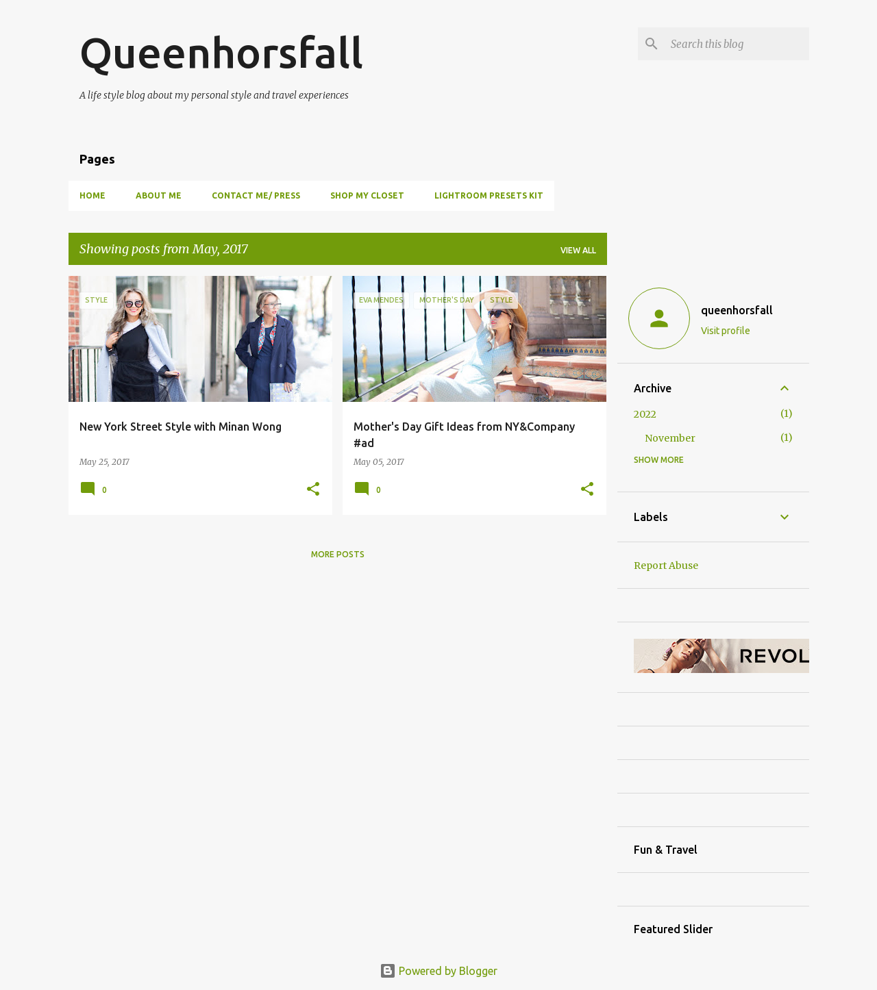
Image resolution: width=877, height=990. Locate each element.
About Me (159, 195)
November (670, 438)
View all (578, 250)
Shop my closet (367, 195)
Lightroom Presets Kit (488, 195)
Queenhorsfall (221, 52)
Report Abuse (666, 565)
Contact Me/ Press (256, 195)
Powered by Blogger (438, 971)
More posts (338, 554)
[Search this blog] (737, 43)
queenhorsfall (737, 310)
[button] (313, 489)
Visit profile (725, 330)
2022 (645, 414)
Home (92, 195)
